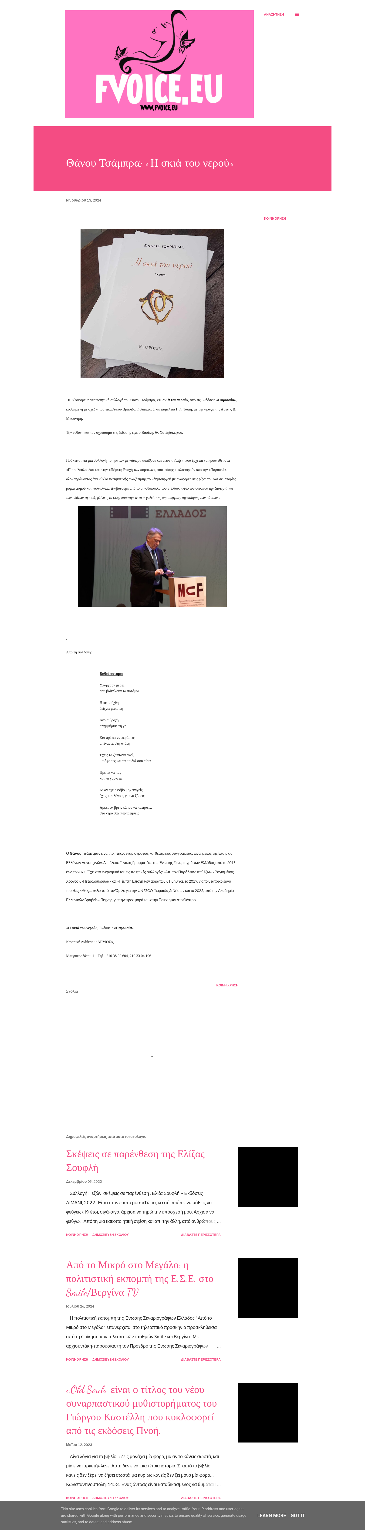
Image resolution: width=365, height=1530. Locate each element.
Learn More (271, 1515)
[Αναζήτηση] (274, 14)
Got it (298, 1515)
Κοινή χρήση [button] (275, 218)
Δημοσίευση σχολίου (110, 1235)
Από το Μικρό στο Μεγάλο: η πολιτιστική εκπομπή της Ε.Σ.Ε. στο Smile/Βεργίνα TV (139, 1278)
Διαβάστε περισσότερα (201, 1235)
